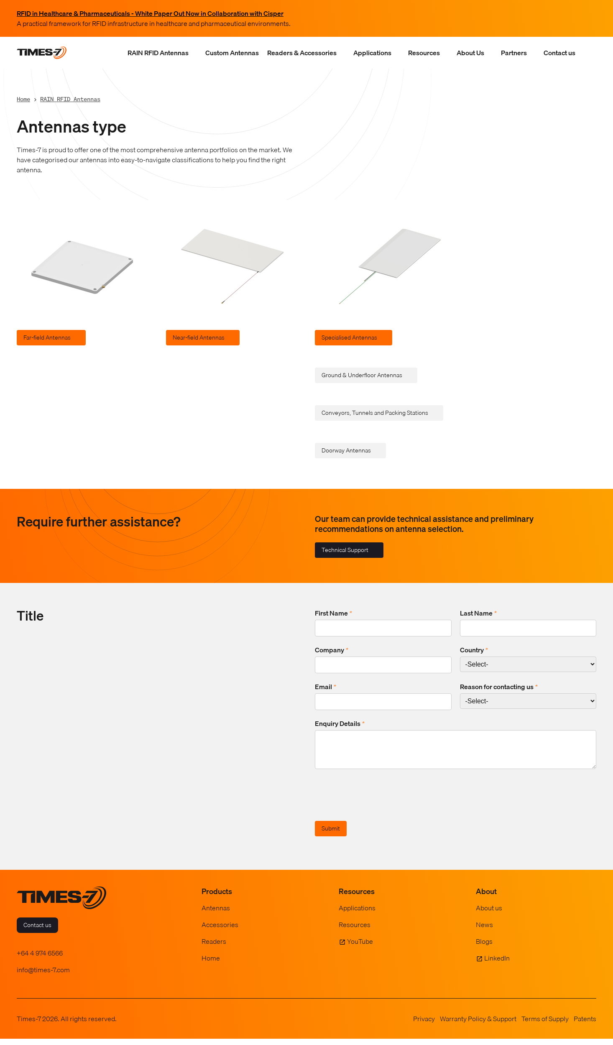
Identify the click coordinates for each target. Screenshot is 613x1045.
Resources (424, 52)
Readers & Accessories (302, 52)
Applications (372, 52)
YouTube (360, 947)
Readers (214, 947)
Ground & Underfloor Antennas (362, 375)
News (484, 930)
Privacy (424, 1024)
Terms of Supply (545, 1024)
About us (489, 914)
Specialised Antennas (349, 337)
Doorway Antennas (346, 450)
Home (23, 99)
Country (474, 650)
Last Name (478, 613)
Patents (585, 1024)
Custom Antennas (232, 52)
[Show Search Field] (588, 52)
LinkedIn (497, 964)
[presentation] (378, 802)
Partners (514, 52)
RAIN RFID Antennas (158, 52)
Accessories (220, 930)
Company (331, 650)
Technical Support (345, 549)
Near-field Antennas (199, 337)
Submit (331, 834)
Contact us (559, 52)
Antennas (216, 914)
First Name (333, 613)
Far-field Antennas (47, 337)
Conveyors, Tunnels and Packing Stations (375, 412)
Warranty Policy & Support (478, 1024)
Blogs (484, 947)
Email (325, 687)
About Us (470, 52)
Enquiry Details (340, 723)
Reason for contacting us (499, 687)
